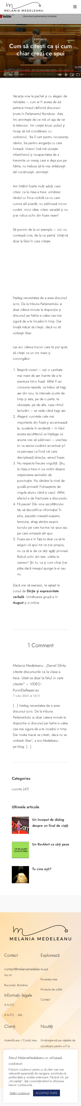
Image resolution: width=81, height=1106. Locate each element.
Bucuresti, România (16, 985)
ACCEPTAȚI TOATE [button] (46, 1093)
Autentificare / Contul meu (20, 1040)
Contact (45, 999)
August (18, 602)
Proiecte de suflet (51, 989)
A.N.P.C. (9, 1005)
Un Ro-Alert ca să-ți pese (50, 844)
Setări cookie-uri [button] (20, 1093)
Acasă (44, 969)
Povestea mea (49, 979)
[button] (75, 7)
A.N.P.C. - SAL (13, 1015)
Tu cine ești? (41, 868)
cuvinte (40, 39)
